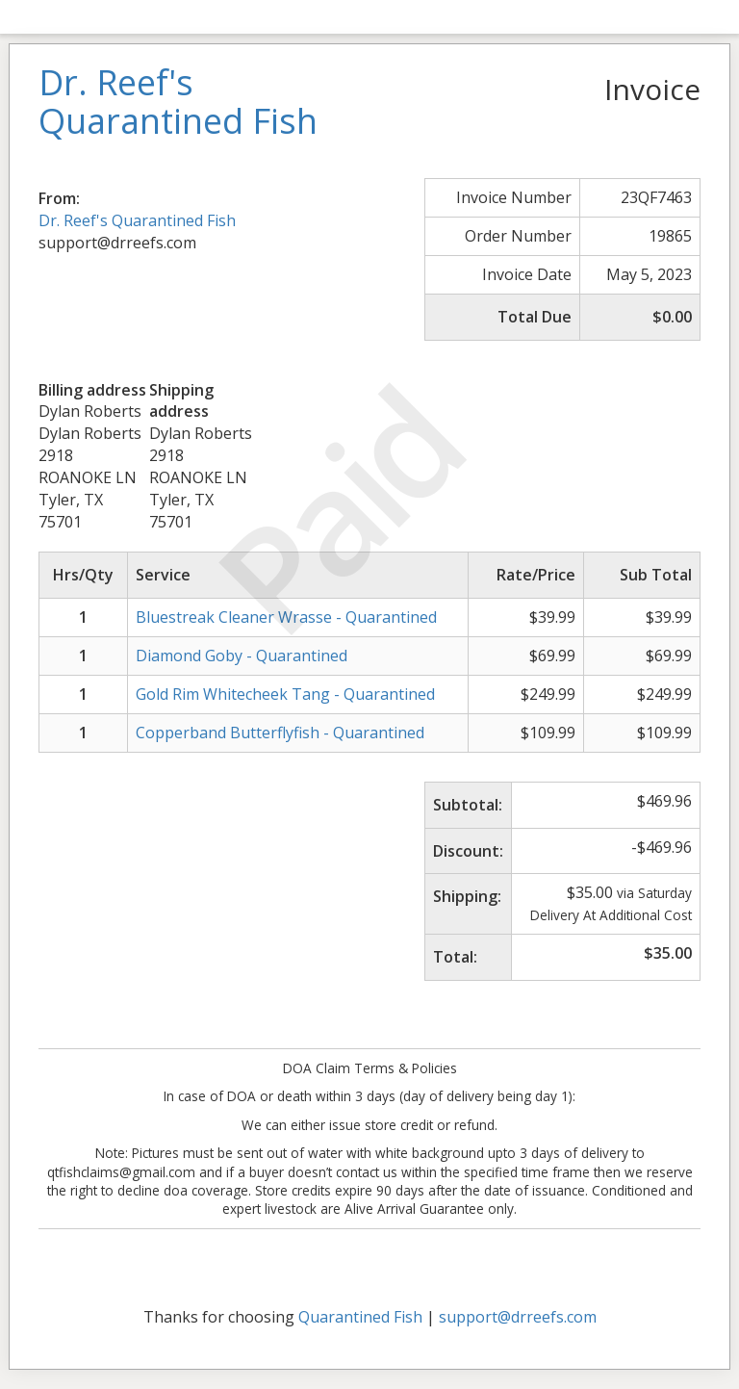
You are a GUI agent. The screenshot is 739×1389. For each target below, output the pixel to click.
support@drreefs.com (518, 1316)
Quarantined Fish (360, 1316)
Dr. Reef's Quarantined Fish (137, 220)
